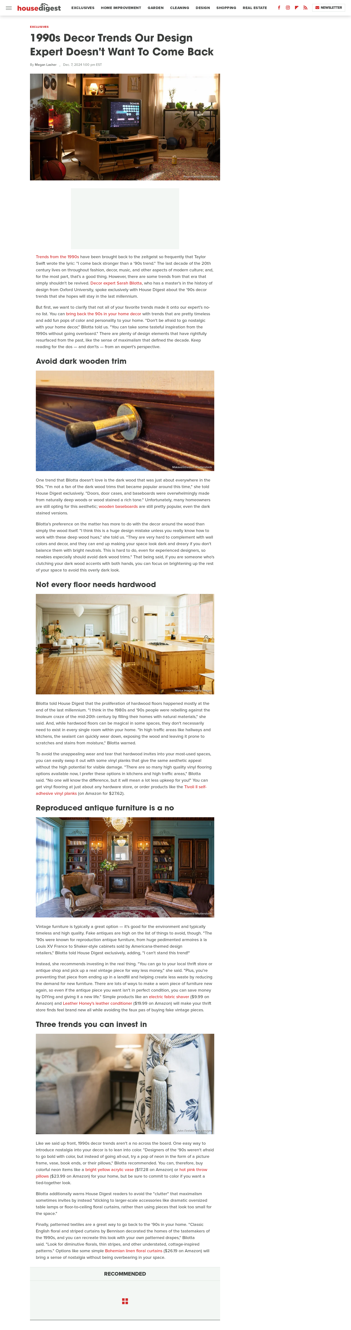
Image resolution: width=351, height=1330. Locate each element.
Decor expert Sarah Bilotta (116, 283)
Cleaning (179, 7)
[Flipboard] (297, 8)
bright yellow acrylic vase (109, 1169)
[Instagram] (288, 8)
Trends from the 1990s (57, 257)
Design (203, 7)
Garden (156, 7)
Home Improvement (121, 7)
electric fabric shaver (169, 997)
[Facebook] (279, 8)
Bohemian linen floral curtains (133, 1251)
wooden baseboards (118, 506)
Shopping (226, 7)
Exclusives (82, 7)
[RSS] (305, 8)
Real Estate (255, 7)
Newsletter (328, 7)
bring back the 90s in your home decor (103, 314)
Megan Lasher (46, 64)
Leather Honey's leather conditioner (97, 1003)
